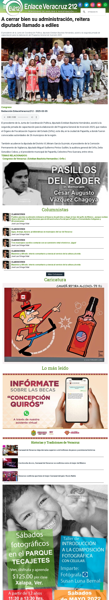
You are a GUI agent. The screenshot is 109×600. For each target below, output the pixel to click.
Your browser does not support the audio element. (20, 117)
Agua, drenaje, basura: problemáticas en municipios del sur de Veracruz (41, 232)
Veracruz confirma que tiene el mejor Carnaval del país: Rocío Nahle (47, 476)
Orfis (62, 158)
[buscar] (93, 11)
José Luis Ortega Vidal (20, 224)
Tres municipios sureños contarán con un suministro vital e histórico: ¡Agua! (43, 243)
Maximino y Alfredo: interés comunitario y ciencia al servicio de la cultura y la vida (46, 254)
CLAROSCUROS (18, 214)
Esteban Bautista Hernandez (43, 158)
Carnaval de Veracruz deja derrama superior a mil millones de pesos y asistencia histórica (56, 450)
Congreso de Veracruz (14, 158)
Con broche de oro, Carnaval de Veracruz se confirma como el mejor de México (52, 463)
